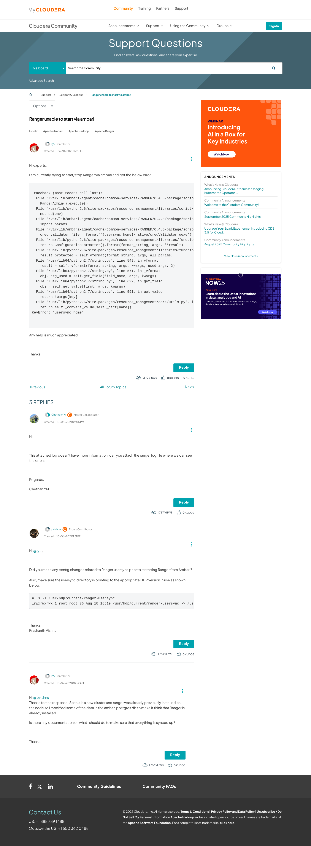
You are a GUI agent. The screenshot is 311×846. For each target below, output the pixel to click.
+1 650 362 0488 (73, 828)
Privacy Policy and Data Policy (233, 811)
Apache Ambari (52, 131)
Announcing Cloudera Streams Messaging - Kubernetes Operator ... (234, 191)
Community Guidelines (99, 786)
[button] (189, 158)
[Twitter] (40, 786)
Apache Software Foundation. (150, 823)
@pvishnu (41, 697)
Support (181, 8)
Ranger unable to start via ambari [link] (111, 94)
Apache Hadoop (78, 131)
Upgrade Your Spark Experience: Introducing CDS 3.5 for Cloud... (239, 230)
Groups (222, 25)
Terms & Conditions (195, 811)
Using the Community (188, 25)
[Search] (174, 68)
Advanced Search (41, 80)
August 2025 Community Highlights (229, 244)
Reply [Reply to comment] (184, 502)
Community (123, 8)
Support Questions (71, 94)
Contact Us (45, 812)
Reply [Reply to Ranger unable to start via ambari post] (184, 367)
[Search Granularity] (47, 68)
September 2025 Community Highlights (232, 216)
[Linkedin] (50, 786)
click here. (227, 823)
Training (144, 8)
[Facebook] (30, 786)
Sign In (274, 26)
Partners (162, 8)
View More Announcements (241, 256)
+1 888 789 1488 (50, 821)
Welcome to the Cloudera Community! (231, 204)
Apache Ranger (104, 131)
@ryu (37, 550)
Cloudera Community (53, 26)
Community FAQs (159, 786)
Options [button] (39, 106)
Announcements (121, 25)
